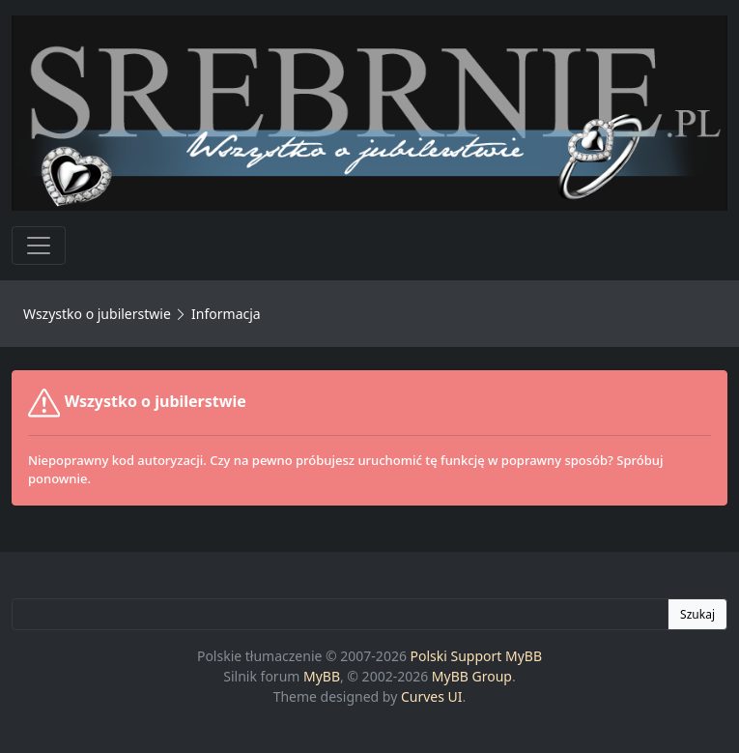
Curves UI (432, 696)
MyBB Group (472, 676)
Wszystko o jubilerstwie (97, 313)
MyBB (321, 676)
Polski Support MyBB (477, 656)
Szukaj (697, 614)
